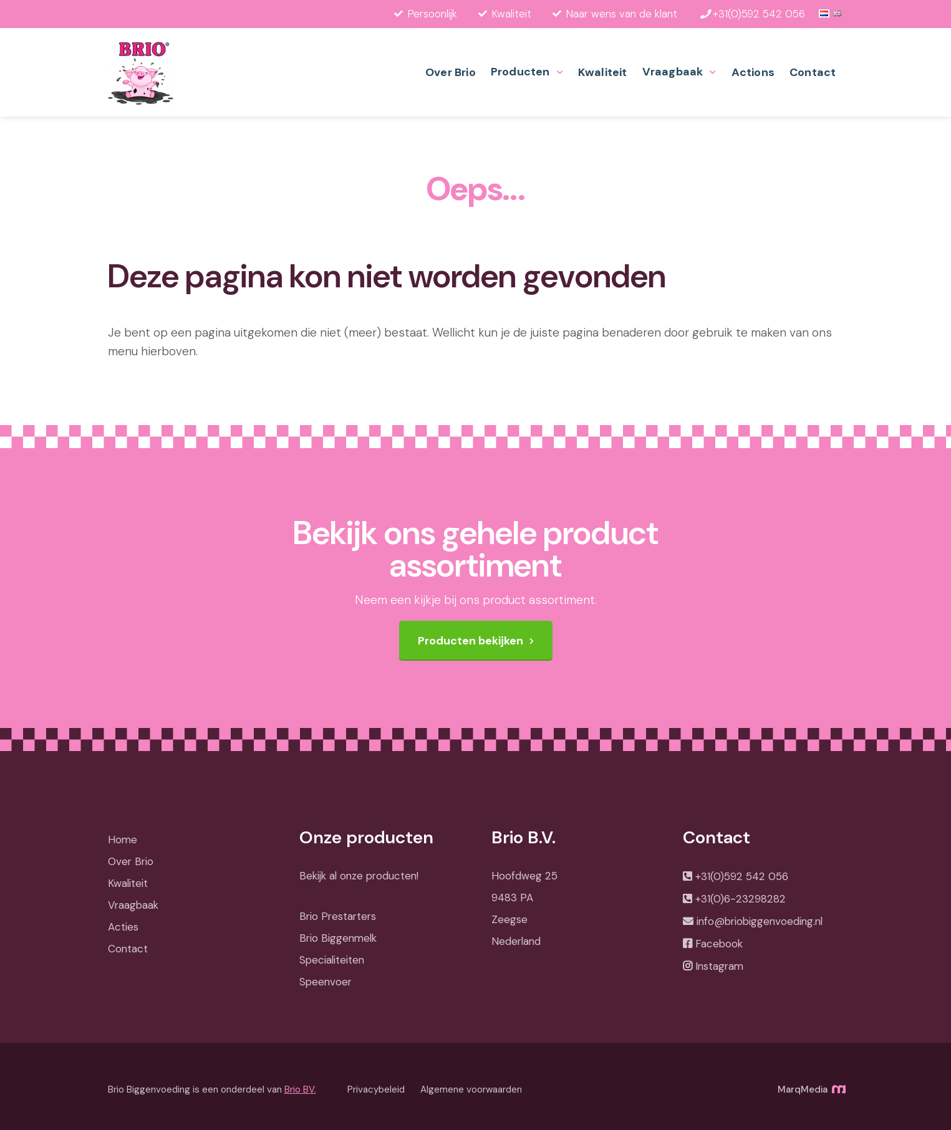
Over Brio (450, 72)
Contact (812, 72)
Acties (123, 927)
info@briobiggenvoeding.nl (760, 921)
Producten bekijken (470, 640)
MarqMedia (811, 1089)
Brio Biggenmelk (338, 938)
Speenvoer (325, 982)
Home (122, 839)
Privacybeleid (376, 1089)
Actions (753, 72)
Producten (520, 71)
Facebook (719, 943)
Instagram (719, 966)
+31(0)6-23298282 (740, 899)
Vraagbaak (672, 71)
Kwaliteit (602, 72)
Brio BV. (300, 1089)
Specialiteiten (331, 960)
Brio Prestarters (337, 916)
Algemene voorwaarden (471, 1089)
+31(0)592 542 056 (741, 876)
